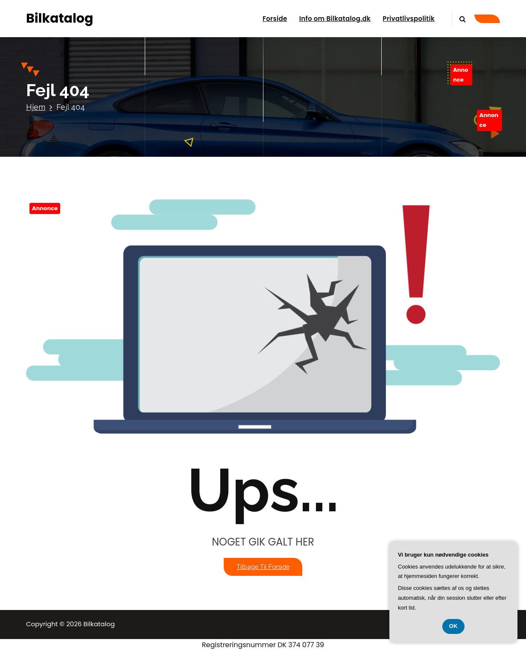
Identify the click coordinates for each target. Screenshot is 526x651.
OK (453, 626)
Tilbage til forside (263, 566)
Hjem (35, 107)
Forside (275, 18)
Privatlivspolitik (409, 18)
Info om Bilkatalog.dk (335, 18)
